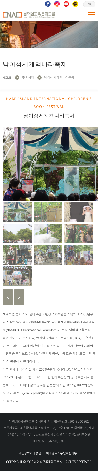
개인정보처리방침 (30, 453)
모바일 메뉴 (91, 14)
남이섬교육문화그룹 (29, 14)
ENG (89, 4)
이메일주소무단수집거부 (61, 453)
